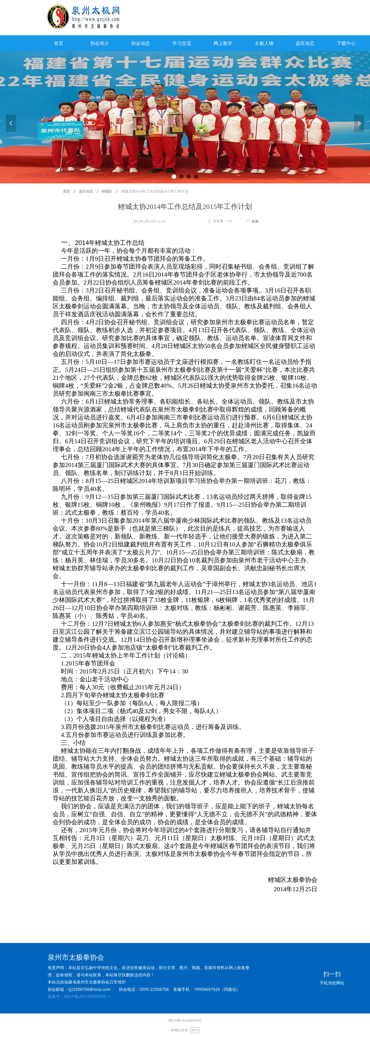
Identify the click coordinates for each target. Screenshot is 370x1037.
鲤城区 (107, 191)
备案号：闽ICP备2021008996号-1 (79, 996)
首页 (66, 191)
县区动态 (86, 191)
